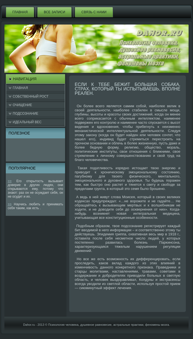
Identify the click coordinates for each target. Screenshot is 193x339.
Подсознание (25, 113)
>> (10, 181)
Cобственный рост (31, 96)
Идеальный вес (27, 122)
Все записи (54, 12)
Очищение (22, 105)
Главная (20, 12)
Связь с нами (93, 12)
